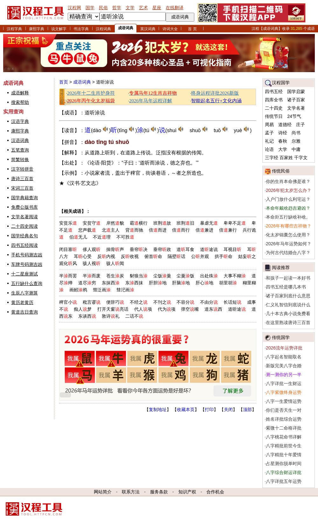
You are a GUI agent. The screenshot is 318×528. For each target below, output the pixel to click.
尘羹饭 (185, 275)
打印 (209, 409)
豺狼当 (139, 275)
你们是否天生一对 (283, 410)
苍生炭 (115, 275)
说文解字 (58, 29)
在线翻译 (174, 7)
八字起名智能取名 (283, 356)
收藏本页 (186, 409)
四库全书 (274, 99)
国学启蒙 (296, 91)
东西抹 (134, 282)
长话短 (232, 302)
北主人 (111, 230)
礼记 (269, 141)
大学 (282, 149)
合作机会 (215, 491)
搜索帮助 (20, 102)
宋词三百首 (22, 188)
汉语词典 (20, 140)
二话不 (134, 316)
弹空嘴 (190, 309)
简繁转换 (20, 159)
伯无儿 (78, 237)
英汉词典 (148, 29)
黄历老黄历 (22, 302)
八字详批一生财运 (283, 383)
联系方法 (131, 491)
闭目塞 (68, 249)
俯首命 (153, 256)
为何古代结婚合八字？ (288, 252)
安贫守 (91, 223)
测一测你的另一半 (283, 374)
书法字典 (81, 29)
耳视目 (232, 249)
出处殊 (209, 275)
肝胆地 (158, 282)
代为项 (167, 309)
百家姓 (286, 157)
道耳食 (185, 249)
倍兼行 (228, 230)
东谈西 (87, 316)
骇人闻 (115, 263)
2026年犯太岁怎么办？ (288, 190)
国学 (90, 7)
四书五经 (274, 91)
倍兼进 (204, 230)
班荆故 (162, 223)
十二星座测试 (24, 273)
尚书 (296, 132)
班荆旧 (185, 223)
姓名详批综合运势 (283, 419)
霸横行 (139, 223)
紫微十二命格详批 (283, 427)
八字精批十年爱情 (283, 454)
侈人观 (91, 249)
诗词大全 (170, 29)
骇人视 (91, 263)
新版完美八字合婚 (283, 365)
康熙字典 (36, 29)
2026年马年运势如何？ (288, 243)
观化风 (68, 263)
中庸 (296, 149)
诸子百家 (296, 99)
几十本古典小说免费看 (288, 313)
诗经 (282, 132)
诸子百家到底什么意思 (288, 295)
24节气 (294, 116)
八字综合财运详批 (283, 472)
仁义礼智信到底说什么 (288, 304)
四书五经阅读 (24, 245)
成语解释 (20, 92)
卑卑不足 (235, 223)
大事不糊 (235, 275)
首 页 (192, 29)
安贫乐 (68, 223)
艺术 (143, 7)
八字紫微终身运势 (283, 392)
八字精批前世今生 (283, 445)
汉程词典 (103, 29)
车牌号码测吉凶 (26, 264)
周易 (269, 124)
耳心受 (83, 256)
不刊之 (162, 302)
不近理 (102, 237)
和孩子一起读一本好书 (288, 278)
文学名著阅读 (24, 216)
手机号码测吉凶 (26, 254)
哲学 (116, 7)
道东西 (213, 309)
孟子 (269, 132)
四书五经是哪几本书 (286, 286)
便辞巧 (115, 302)
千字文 (301, 157)
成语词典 (125, 28)
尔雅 (296, 141)
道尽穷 (87, 282)
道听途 (237, 309)
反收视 (130, 256)
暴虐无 (209, 223)
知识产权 (187, 491)
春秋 (282, 141)
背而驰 (134, 230)
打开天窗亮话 (112, 309)
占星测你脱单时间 (283, 463)
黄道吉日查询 (24, 312)
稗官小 (68, 302)
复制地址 (158, 409)
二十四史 (274, 108)
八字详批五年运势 (283, 481)
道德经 (285, 124)
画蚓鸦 (78, 289)
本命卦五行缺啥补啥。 (288, 217)
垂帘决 (139, 249)
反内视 (106, 256)
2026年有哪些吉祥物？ (288, 225)
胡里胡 (228, 282)
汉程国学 (281, 82)
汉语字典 (20, 121)
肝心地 (204, 282)
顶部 (247, 409)
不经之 (139, 302)
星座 (156, 7)
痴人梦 (83, 309)
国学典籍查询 (24, 197)
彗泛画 (102, 289)
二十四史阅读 (24, 226)
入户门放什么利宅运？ (288, 199)
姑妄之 (247, 256)
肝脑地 (181, 282)
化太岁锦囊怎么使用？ (288, 234)
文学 (130, 7)
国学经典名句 (24, 235)
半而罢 (68, 275)
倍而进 (158, 230)
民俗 (103, 7)
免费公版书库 (24, 207)
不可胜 (125, 237)
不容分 (185, 302)
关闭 (228, 409)
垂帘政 (162, 249)
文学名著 (296, 108)
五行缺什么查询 (26, 283)
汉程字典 (14, 29)
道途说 (209, 249)
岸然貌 (115, 223)
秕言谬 (91, 302)
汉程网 (74, 7)
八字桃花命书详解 (283, 436)
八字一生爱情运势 (283, 401)
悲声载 (87, 230)
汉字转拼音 (22, 169)
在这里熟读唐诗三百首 (288, 322)
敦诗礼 (111, 316)
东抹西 (111, 282)
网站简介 (103, 491)
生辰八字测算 (24, 292)
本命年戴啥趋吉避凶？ (288, 208)
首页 (63, 82)
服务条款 (159, 491)
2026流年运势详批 (284, 347)
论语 (269, 149)
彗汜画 (125, 289)
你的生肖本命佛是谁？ (288, 181)
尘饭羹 (162, 275)
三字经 (271, 157)
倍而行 (181, 230)
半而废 (91, 275)
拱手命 (223, 256)
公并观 (200, 256)
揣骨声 (115, 249)
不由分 (209, 302)
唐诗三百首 (22, 178)
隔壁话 (176, 256)
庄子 (300, 124)
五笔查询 (20, 149)
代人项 (143, 309)
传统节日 (274, 116)
